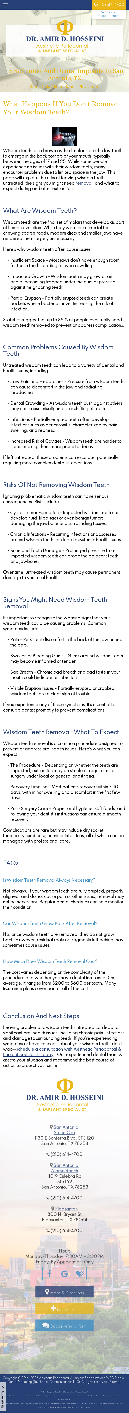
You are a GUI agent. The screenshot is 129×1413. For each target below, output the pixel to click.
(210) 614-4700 (109, 5)
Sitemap (115, 1382)
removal (84, 183)
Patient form (65, 1321)
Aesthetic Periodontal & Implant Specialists (69, 1378)
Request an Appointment (109, 14)
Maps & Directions (64, 1305)
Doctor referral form (64, 1338)
